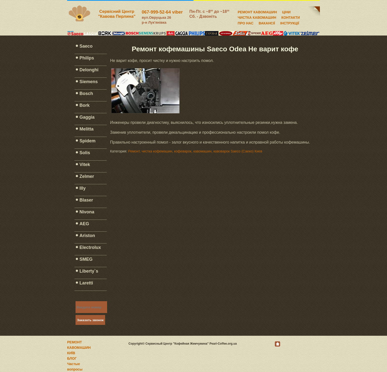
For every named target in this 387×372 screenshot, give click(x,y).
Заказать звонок (90, 320)
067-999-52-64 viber (162, 12)
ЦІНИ (286, 11)
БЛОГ (72, 358)
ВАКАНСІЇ (267, 22)
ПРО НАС (245, 22)
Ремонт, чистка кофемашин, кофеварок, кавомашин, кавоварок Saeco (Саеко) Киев (195, 151)
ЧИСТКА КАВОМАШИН (257, 17)
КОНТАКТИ (290, 17)
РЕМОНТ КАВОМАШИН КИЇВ (79, 347)
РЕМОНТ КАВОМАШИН (257, 11)
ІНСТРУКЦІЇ (289, 22)
